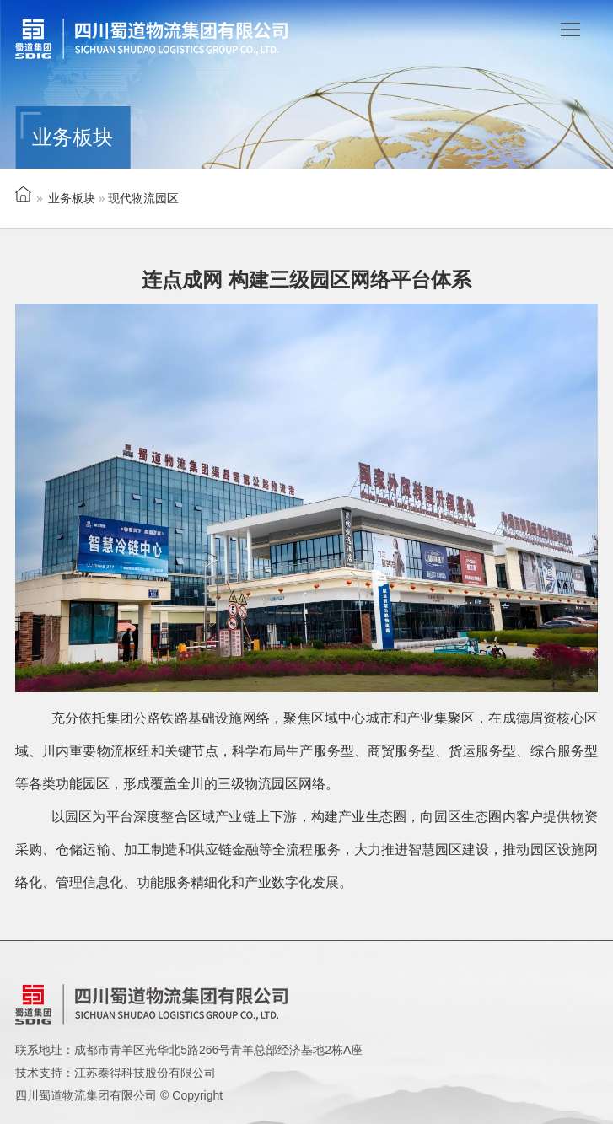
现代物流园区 (143, 198)
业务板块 (71, 198)
